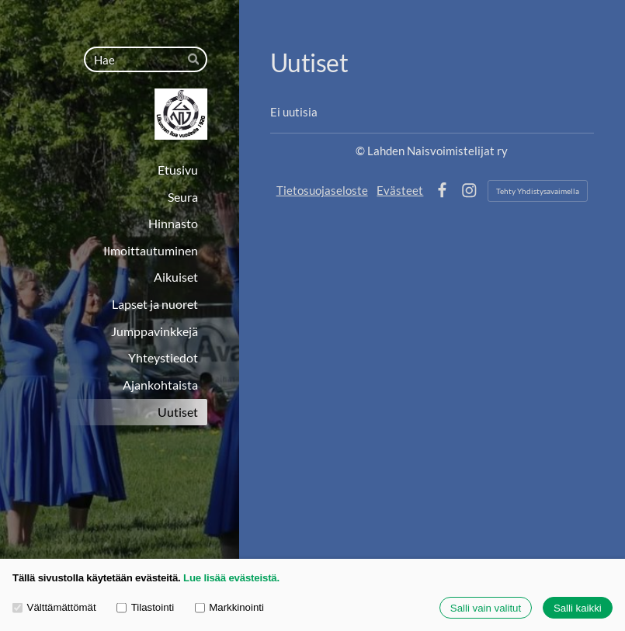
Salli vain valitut (485, 608)
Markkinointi (229, 607)
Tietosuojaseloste (322, 190)
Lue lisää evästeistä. (231, 578)
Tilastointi (145, 607)
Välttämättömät (54, 607)
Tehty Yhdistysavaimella (537, 191)
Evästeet (400, 190)
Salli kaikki (578, 608)
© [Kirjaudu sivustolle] (361, 151)
